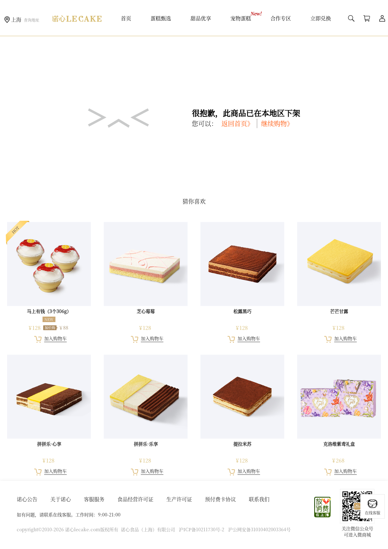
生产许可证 (179, 499)
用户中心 (382, 18)
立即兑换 (320, 18)
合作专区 (280, 18)
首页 (126, 18)
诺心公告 (27, 499)
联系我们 (259, 499)
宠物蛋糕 (240, 18)
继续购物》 (277, 123)
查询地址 (31, 20)
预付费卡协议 (220, 499)
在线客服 (372, 506)
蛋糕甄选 (160, 18)
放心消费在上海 (323, 507)
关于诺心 (60, 499)
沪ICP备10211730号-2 (201, 529)
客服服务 (94, 499)
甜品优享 (200, 18)
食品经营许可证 (135, 499)
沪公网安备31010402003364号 (259, 529)
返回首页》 (237, 123)
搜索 (351, 18)
